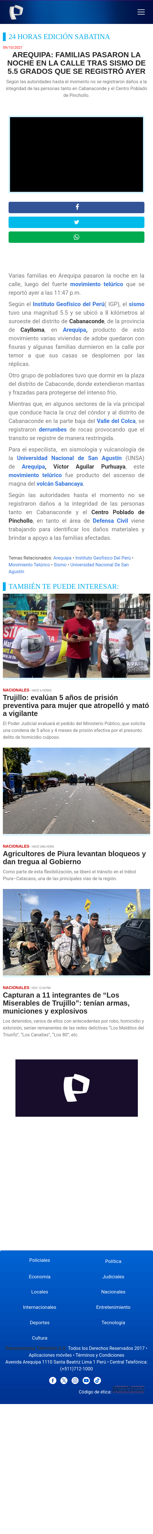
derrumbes (53, 429)
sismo (136, 304)
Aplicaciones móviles (50, 1355)
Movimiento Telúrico (29, 564)
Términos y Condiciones (99, 1355)
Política (113, 1261)
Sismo (60, 564)
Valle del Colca (116, 421)
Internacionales (39, 1307)
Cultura (39, 1338)
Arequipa (74, 329)
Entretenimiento (113, 1307)
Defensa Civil (110, 520)
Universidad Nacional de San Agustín (71, 458)
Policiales (39, 1260)
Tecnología (113, 1322)
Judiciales (113, 1276)
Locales (39, 1292)
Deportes (39, 1322)
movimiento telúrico (96, 284)
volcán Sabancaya (60, 483)
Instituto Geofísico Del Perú (103, 558)
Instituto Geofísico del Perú (69, 304)
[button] (141, 12)
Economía (40, 1276)
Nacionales (113, 1292)
